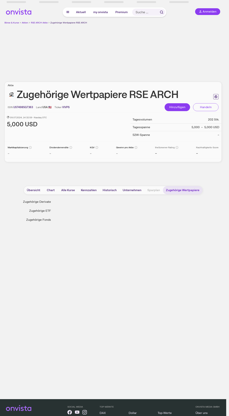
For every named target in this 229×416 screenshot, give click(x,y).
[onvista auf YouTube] (77, 413)
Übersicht (33, 190)
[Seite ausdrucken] (216, 96)
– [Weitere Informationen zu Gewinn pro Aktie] (117, 153)
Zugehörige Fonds (38, 220)
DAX (103, 413)
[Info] (30, 147)
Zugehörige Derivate (37, 202)
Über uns (201, 413)
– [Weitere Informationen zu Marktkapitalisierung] (8, 153)
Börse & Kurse (11, 22)
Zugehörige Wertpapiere (182, 190)
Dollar (133, 413)
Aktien (25, 22)
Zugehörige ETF (40, 211)
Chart (51, 190)
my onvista (100, 12)
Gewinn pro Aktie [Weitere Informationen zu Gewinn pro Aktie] (125, 147)
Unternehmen (132, 190)
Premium (121, 12)
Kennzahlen (89, 190)
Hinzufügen (177, 107)
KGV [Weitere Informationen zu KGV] (92, 147)
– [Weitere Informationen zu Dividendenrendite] (50, 153)
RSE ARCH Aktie (39, 22)
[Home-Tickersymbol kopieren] (66, 107)
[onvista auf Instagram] (84, 413)
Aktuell (81, 12)
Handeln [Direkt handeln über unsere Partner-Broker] (206, 107)
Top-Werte (165, 413)
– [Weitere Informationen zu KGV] (91, 153)
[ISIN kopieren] (23, 107)
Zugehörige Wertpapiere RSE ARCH (68, 22)
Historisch (110, 190)
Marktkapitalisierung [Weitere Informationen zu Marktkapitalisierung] (18, 147)
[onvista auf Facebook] (69, 413)
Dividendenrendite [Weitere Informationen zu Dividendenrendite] (59, 147)
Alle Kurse (68, 190)
